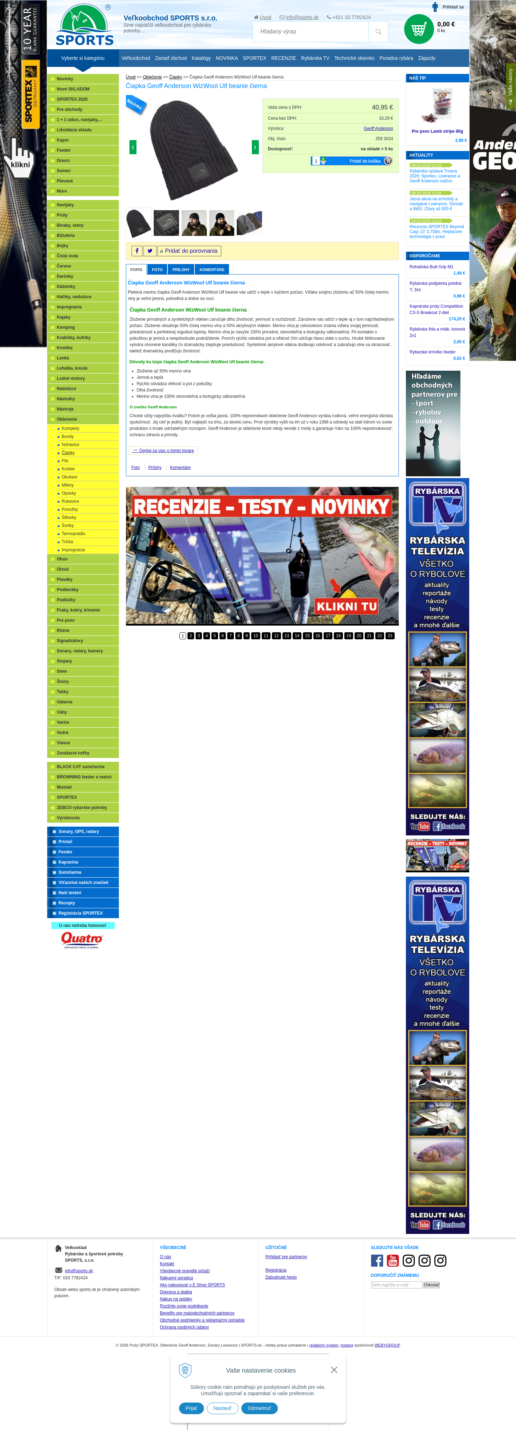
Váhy (62, 712)
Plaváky (65, 579)
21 (369, 635)
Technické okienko (355, 58)
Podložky (66, 599)
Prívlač (65, 841)
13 (287, 635)
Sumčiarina (70, 872)
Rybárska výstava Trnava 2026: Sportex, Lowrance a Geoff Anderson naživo (435, 176)
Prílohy (181, 270)
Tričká (67, 541)
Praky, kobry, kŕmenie (78, 610)
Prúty (62, 215)
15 (307, 635)
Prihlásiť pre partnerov (286, 1256)
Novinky (65, 78)
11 (266, 635)
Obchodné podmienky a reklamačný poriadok (202, 1320)
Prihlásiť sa (453, 7)
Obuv (62, 559)
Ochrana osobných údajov (184, 1327)
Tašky (63, 691)
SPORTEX (67, 797)
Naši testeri (70, 892)
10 (255, 635)
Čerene (64, 266)
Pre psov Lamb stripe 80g (437, 131)
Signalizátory (70, 640)
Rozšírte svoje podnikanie (184, 1306)
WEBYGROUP (387, 1345)
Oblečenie (67, 419)
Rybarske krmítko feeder (433, 352)
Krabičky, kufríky (74, 337)
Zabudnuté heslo (281, 1277)
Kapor (63, 140)
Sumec (64, 170)
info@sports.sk (302, 17)
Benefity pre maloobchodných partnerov (197, 1313)
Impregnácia (69, 307)
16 (318, 635)
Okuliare (70, 477)
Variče (63, 722)
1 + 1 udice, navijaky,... (79, 119)
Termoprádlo (73, 533)
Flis (65, 460)
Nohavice (70, 444)
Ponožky (70, 509)
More (62, 191)
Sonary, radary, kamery (80, 650)
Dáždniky (66, 286)
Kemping (66, 327)
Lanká (63, 358)
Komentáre (211, 270)
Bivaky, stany (70, 225)
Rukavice (70, 501)
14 (297, 635)
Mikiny (68, 485)
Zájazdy (426, 58)
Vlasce (63, 742)
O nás (165, 1256)
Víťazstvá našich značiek (84, 882)
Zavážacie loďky (73, 753)
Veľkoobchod (136, 58)
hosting (346, 1345)
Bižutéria (66, 235)
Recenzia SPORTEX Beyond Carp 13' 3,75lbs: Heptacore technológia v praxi (437, 231)
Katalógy (201, 58)
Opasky (69, 493)
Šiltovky (69, 517)
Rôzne (63, 630)
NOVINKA (227, 58)
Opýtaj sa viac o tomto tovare (163, 449)
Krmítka (65, 347)
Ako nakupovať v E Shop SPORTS (192, 1284)
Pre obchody (70, 109)
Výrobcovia (68, 817)
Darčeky (65, 276)
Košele (68, 468)
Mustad (64, 787)
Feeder (64, 150)
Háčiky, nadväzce (74, 296)
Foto (157, 270)
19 (348, 635)
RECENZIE (283, 58)
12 (276, 635)
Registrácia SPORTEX (81, 913)
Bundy (68, 436)
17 (328, 635)
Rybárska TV (315, 58)
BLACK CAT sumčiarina (81, 766)
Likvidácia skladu (74, 129)
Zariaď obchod (171, 58)
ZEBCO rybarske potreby (82, 807)
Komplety (70, 428)
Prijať (191, 1408)
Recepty (67, 903)
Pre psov (66, 620)
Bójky (63, 245)
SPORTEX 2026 (72, 99)
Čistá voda (67, 255)
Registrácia (276, 1270)
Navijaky (65, 204)
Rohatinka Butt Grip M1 (432, 266)
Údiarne (65, 702)
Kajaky (64, 317)
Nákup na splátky (176, 1299)
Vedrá (63, 732)
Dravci (63, 160)
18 (338, 635)
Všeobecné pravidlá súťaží (185, 1270)
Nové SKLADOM (73, 89)
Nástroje (65, 409)
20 (359, 635)
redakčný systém (324, 1345)
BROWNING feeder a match (84, 776)
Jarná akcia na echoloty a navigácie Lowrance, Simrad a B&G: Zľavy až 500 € (436, 203)
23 (390, 635)
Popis (136, 270)
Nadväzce (66, 388)
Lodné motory (71, 378)
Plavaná (65, 180)
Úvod (265, 17)
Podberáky (67, 589)
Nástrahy (66, 398)
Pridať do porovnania (191, 251)
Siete (62, 671)
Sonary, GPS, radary (79, 831)
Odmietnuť (259, 1408)
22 (379, 635)
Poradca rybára (396, 58)
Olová (63, 569)
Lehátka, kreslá (72, 368)
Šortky (68, 525)
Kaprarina (68, 862)
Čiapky (68, 452)
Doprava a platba (176, 1292)
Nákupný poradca (176, 1277)
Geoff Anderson (378, 128)
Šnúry (63, 681)
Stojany (64, 661)
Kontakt (167, 1263)
